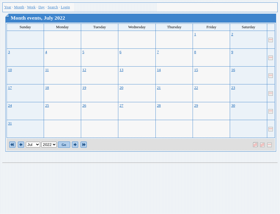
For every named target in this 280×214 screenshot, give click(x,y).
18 (47, 88)
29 (196, 105)
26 (84, 105)
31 (10, 123)
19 (84, 88)
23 (233, 88)
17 (10, 88)
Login (65, 7)
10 (10, 70)
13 (121, 70)
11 (47, 70)
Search (53, 7)
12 (84, 70)
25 (47, 105)
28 (159, 105)
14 (159, 70)
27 (121, 105)
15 (196, 70)
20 (121, 88)
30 (233, 105)
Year (7, 7)
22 (196, 88)
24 (10, 105)
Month (19, 7)
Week (31, 7)
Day (41, 7)
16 (233, 70)
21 (159, 88)
